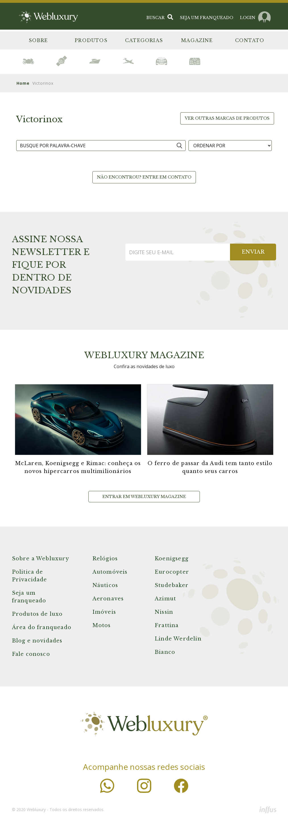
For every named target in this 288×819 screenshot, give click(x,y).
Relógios (105, 558)
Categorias (144, 40)
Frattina (167, 625)
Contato (249, 40)
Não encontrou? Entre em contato (144, 177)
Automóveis (110, 572)
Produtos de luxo (37, 614)
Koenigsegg (171, 558)
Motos (101, 625)
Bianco (165, 652)
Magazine (197, 40)
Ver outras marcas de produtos (227, 118)
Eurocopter (172, 572)
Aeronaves (108, 599)
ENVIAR (253, 252)
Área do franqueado (42, 627)
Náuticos (105, 585)
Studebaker (171, 585)
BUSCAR (159, 15)
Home (23, 83)
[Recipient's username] (177, 252)
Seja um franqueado (29, 597)
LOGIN (247, 15)
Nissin (164, 612)
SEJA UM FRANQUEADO (206, 15)
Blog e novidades (37, 641)
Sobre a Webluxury (40, 558)
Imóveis (104, 612)
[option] (28, 61)
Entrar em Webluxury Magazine (144, 496)
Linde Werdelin (178, 639)
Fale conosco (31, 654)
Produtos (91, 40)
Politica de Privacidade (29, 576)
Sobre (38, 40)
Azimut (165, 599)
